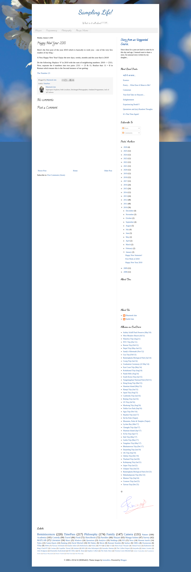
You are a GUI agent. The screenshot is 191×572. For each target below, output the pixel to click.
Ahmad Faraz (136, 546)
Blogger (124, 560)
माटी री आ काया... (129, 75)
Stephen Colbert (92, 551)
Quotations (90, 540)
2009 (126, 268)
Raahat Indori (72, 546)
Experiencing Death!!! (131, 104)
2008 (126, 272)
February (129, 248)
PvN (100, 546)
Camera (128, 534)
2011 (126, 204)
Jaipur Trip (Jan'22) (130, 466)
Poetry (93, 546)
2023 (126, 158)
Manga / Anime (82, 30)
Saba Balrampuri (93, 548)
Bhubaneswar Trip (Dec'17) (133, 446)
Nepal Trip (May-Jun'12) (132, 348)
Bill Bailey (92, 543)
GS (111, 546)
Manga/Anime (131, 537)
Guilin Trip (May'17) (131, 440)
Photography (66, 30)
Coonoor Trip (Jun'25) (131, 481)
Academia (41, 537)
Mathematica (84, 546)
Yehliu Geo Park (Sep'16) (132, 408)
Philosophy (91, 534)
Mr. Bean (81, 551)
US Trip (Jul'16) (129, 402)
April (128, 241)
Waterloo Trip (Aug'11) (131, 339)
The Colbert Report (123, 548)
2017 (126, 181)
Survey (146, 537)
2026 (126, 147)
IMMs (47, 546)
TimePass (47, 83)
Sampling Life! (95, 12)
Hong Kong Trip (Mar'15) (132, 383)
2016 (126, 185)
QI (106, 546)
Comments (127, 133)
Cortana (53, 548)
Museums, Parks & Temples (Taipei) (136, 421)
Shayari (38, 30)
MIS (83, 548)
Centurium (127, 90)
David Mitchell (77, 543)
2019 (126, 174)
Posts (125, 128)
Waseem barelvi (144, 540)
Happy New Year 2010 (133, 263)
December (130, 211)
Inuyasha (136, 548)
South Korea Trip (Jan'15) (132, 377)
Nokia (39, 543)
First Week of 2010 (132, 259)
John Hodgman (42, 551)
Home (75, 171)
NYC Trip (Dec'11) (130, 342)
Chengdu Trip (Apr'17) (131, 427)
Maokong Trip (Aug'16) (132, 405)
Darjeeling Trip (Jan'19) (132, 450)
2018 (126, 177)
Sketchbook (90, 537)
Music (68, 540)
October (129, 218)
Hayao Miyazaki (48, 553)
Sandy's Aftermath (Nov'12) (133, 352)
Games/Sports (51, 543)
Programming (51, 30)
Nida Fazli (69, 553)
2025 (126, 151)
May (128, 237)
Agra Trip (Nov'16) (130, 412)
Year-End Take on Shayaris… (134, 95)
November (130, 214)
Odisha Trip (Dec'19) (131, 456)
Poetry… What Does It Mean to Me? (137, 85)
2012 (126, 200)
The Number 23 (43, 73)
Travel (68, 537)
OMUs (136, 543)
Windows (78, 540)
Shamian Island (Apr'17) (132, 431)
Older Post (108, 171)
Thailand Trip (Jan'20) (131, 459)
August (129, 226)
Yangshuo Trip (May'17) (132, 443)
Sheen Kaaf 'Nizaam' (122, 546)
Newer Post (42, 171)
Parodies (104, 537)
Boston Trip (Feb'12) (131, 345)
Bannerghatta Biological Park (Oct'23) (137, 472)
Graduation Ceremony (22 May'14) (136, 364)
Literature (56, 540)
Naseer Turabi (60, 553)
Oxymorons (146, 543)
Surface (127, 543)
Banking (64, 543)
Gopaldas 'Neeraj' (65, 548)
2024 (126, 155)
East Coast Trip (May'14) (132, 367)
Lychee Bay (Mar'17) (131, 424)
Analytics (102, 540)
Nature (145, 534)
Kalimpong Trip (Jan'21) (132, 462)
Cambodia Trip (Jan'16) (132, 396)
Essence (126, 80)
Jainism (76, 548)
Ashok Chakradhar (139, 551)
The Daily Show (106, 551)
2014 (126, 192)
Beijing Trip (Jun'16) (131, 399)
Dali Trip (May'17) (130, 437)
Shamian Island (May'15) (132, 386)
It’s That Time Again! (131, 114)
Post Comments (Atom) (56, 175)
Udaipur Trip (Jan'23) (131, 469)
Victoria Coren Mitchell (123, 551)
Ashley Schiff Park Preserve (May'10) (137, 332)
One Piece (78, 553)
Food (78, 537)
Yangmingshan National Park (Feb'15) (137, 380)
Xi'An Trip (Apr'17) (130, 434)
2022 (126, 162)
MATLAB (41, 540)
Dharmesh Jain (131, 315)
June (128, 233)
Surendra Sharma (108, 548)
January (129, 252)
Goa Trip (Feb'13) (129, 355)
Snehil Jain (130, 319)
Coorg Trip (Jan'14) (130, 361)
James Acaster (146, 548)
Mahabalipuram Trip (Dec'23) (134, 475)
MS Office (71, 551)
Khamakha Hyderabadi (58, 551)
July (127, 230)
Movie (102, 543)
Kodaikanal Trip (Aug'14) (132, 371)
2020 (126, 170)
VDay (39, 546)
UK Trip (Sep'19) (129, 453)
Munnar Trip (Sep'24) (131, 478)
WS (123, 540)
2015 (126, 189)
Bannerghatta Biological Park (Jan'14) (137, 358)
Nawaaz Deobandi (58, 546)
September (130, 222)
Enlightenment (128, 100)
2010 (126, 207)
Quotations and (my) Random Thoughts (138, 109)
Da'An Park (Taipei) (130, 418)
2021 (126, 166)
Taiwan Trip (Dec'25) (131, 485)
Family (111, 534)
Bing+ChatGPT (42, 548)
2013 (126, 196)
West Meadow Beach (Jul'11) (134, 336)
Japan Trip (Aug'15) (130, 393)
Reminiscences (46, 534)
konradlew (106, 560)
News (131, 540)
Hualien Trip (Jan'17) (131, 415)
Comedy (56, 537)
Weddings (114, 540)
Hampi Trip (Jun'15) (130, 390)
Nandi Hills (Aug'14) (131, 374)
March (128, 245)
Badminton (147, 546)
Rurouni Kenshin (114, 543)
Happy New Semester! (133, 255)
